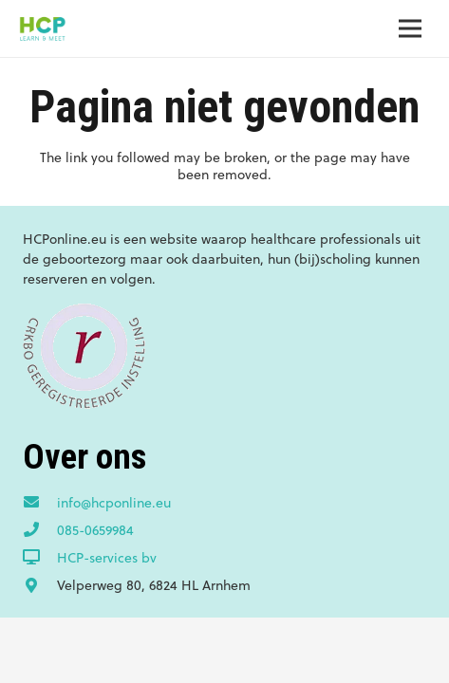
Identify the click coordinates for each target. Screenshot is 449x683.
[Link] (42, 28)
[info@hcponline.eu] (40, 502)
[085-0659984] (40, 530)
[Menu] (410, 28)
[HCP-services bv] (40, 557)
